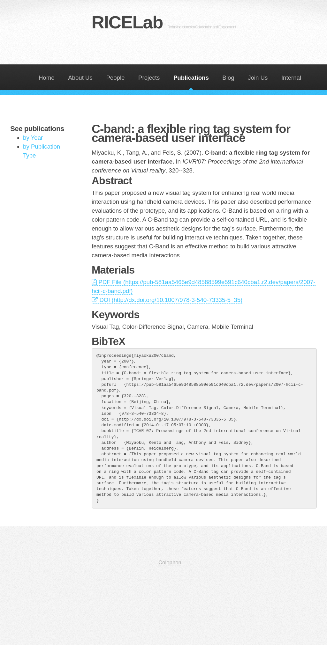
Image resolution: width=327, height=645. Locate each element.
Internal (291, 77)
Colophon (169, 563)
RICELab (163, 22)
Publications (191, 77)
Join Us (258, 77)
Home (47, 77)
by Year (33, 137)
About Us (80, 77)
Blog (228, 77)
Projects (149, 77)
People (115, 77)
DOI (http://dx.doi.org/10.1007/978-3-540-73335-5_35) (167, 300)
